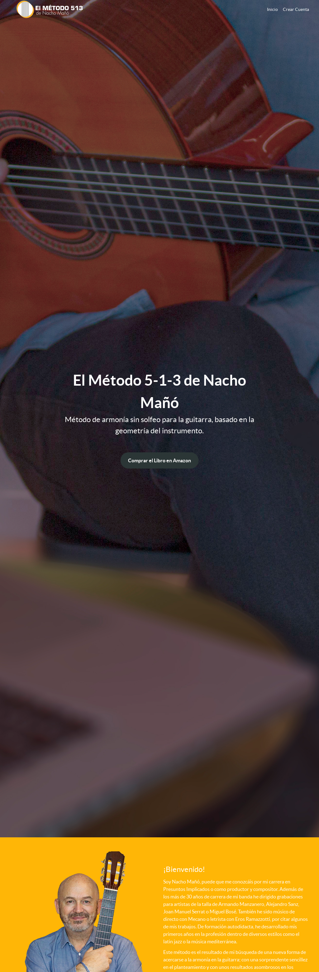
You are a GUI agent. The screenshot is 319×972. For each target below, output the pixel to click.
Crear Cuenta (296, 9)
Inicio (272, 9)
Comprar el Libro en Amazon (159, 460)
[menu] (285, 9)
